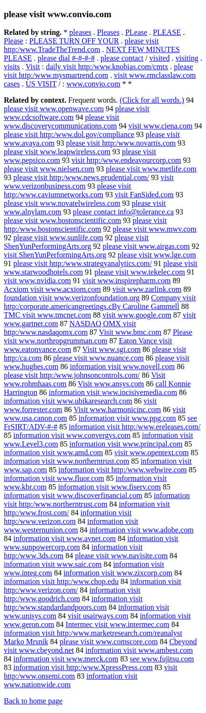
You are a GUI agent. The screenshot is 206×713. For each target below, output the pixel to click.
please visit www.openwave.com (54, 109)
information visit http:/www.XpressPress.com (83, 667)
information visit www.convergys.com (72, 435)
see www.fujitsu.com (162, 659)
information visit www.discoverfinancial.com (73, 495)
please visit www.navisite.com (121, 556)
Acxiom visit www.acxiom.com (52, 289)
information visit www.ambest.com (139, 650)
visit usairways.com (98, 616)
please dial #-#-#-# (66, 58)
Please (13, 41)
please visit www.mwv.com (154, 229)
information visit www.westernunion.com (71, 525)
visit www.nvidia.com (37, 281)
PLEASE (167, 32)
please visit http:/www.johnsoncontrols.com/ (72, 375)
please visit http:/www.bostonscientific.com (85, 224)
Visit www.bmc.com (130, 332)
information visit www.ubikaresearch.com (68, 401)
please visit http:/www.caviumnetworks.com (67, 190)
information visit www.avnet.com (64, 538)
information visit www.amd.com (53, 452)
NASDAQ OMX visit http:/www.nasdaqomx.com (70, 327)
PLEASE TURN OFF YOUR (74, 41)
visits (12, 67)
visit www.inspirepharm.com (126, 281)
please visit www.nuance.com (98, 358)
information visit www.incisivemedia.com (113, 392)
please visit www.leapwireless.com (57, 152)
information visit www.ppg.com (127, 418)
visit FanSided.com (144, 195)
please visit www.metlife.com (151, 169)
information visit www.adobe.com (141, 530)
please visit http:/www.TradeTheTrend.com (81, 45)
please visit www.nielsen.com (49, 169)
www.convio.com (93, 84)
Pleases (108, 32)
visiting (186, 58)
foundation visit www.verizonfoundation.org (72, 298)
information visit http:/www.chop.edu (61, 581)
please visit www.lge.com (157, 255)
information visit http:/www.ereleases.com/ (134, 427)
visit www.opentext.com (151, 452)
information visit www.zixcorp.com (117, 573)
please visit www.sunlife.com (58, 238)
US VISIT (41, 84)
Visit (33, 67)
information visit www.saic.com (53, 564)
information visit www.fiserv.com (109, 487)
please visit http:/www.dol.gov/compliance (69, 134)
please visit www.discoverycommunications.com (61, 121)
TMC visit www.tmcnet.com (47, 315)
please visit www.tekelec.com (139, 272)
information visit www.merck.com (65, 659)
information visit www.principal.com (126, 444)
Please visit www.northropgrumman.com (98, 336)
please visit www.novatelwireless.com (62, 203)
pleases (80, 32)
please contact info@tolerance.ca (123, 212)
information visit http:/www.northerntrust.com (97, 499)
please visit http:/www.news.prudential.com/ (81, 177)
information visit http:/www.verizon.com (68, 517)
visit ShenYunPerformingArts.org (55, 255)
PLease (136, 32)
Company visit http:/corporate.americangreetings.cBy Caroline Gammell (100, 302)
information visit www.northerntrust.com (66, 461)
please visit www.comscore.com (109, 642)
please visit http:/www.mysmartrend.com (98, 71)
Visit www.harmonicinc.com (117, 409)
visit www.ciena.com (160, 126)
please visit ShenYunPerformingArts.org (76, 242)
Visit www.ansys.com (111, 384)
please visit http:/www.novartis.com (120, 143)
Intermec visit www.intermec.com (118, 624)
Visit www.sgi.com (111, 349)
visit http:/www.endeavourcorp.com (126, 160)
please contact (122, 58)
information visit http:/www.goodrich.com (72, 594)
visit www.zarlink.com (146, 289)
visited (159, 58)
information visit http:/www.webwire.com (123, 470)
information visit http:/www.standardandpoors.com (73, 603)
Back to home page (33, 701)
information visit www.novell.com (122, 366)
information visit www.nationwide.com (70, 680)
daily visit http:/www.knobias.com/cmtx (107, 67)
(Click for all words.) (152, 100)
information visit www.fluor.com (54, 478)
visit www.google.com (137, 315)
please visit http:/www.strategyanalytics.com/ (82, 263)
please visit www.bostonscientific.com (62, 220)
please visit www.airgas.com (146, 246)
